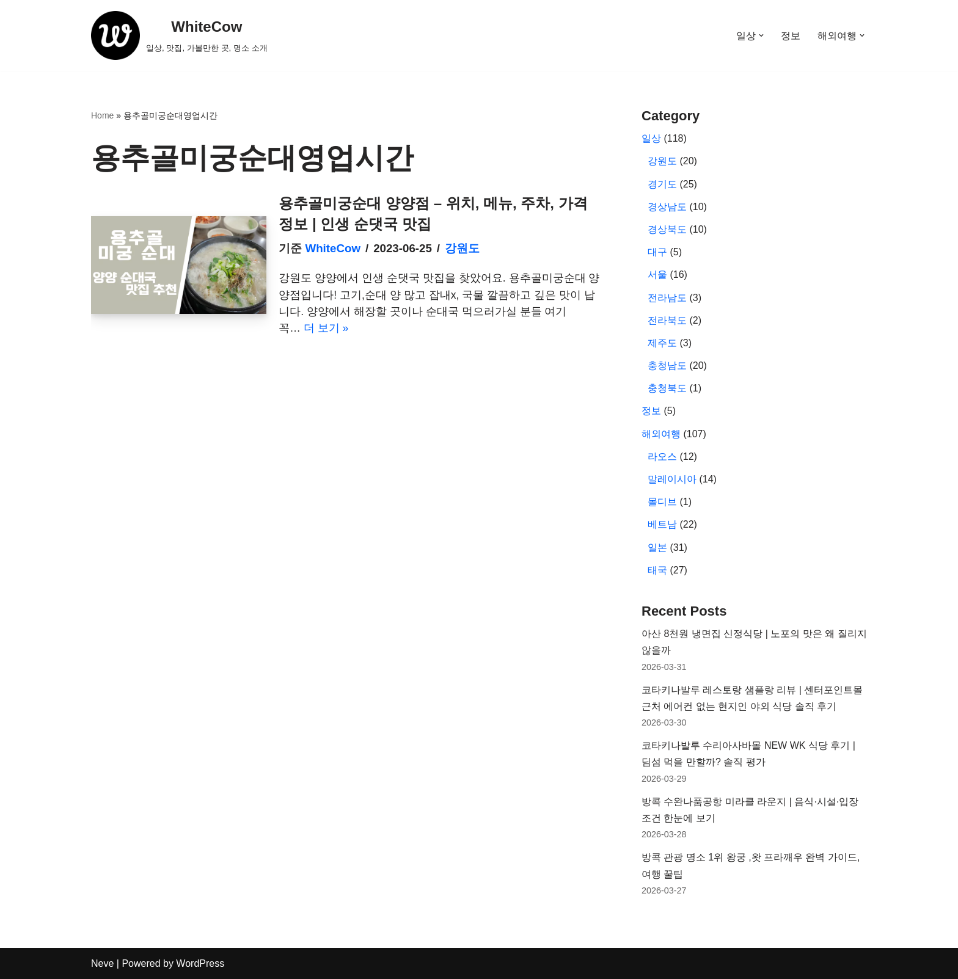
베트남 (662, 524)
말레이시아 (672, 479)
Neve (102, 963)
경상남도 (667, 207)
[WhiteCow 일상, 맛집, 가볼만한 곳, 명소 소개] (179, 35)
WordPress (200, 963)
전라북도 (667, 320)
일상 (651, 138)
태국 (657, 570)
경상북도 (667, 229)
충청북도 (667, 388)
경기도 (662, 184)
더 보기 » (326, 328)
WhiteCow (332, 248)
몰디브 (662, 502)
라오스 (662, 456)
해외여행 (661, 434)
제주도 (662, 343)
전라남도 (667, 298)
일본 (657, 547)
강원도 (462, 248)
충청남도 (667, 365)
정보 (790, 36)
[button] (761, 35)
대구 (657, 252)
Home (102, 115)
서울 (657, 274)
